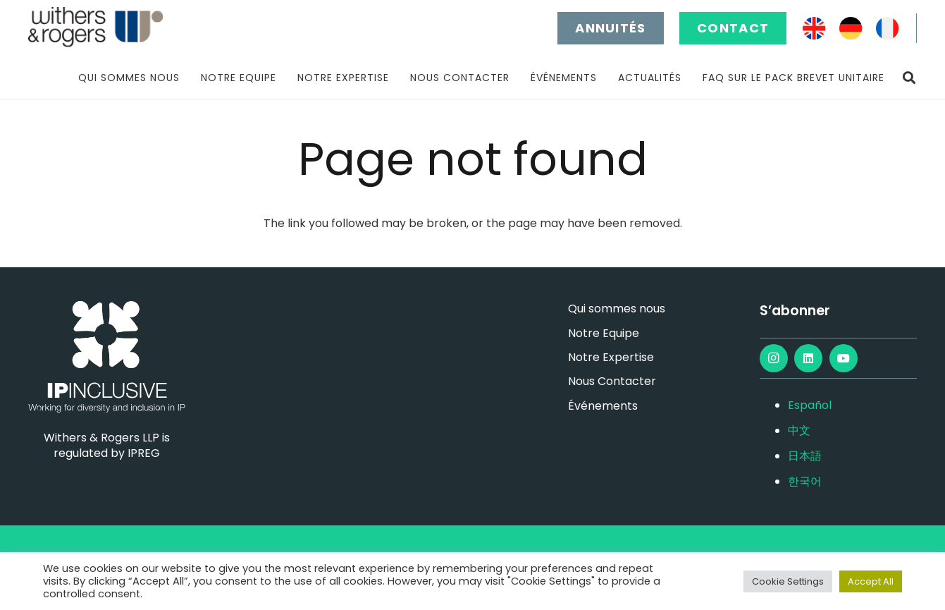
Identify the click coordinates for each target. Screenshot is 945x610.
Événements (603, 406)
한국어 (805, 481)
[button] (909, 78)
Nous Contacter (612, 381)
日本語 (805, 456)
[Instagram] (774, 358)
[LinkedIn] (808, 358)
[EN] (814, 28)
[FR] (887, 28)
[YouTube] (843, 358)
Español (810, 405)
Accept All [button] (871, 581)
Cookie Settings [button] (788, 581)
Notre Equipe (603, 333)
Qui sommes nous (616, 308)
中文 (799, 430)
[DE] (851, 28)
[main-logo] (95, 28)
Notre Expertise (611, 357)
